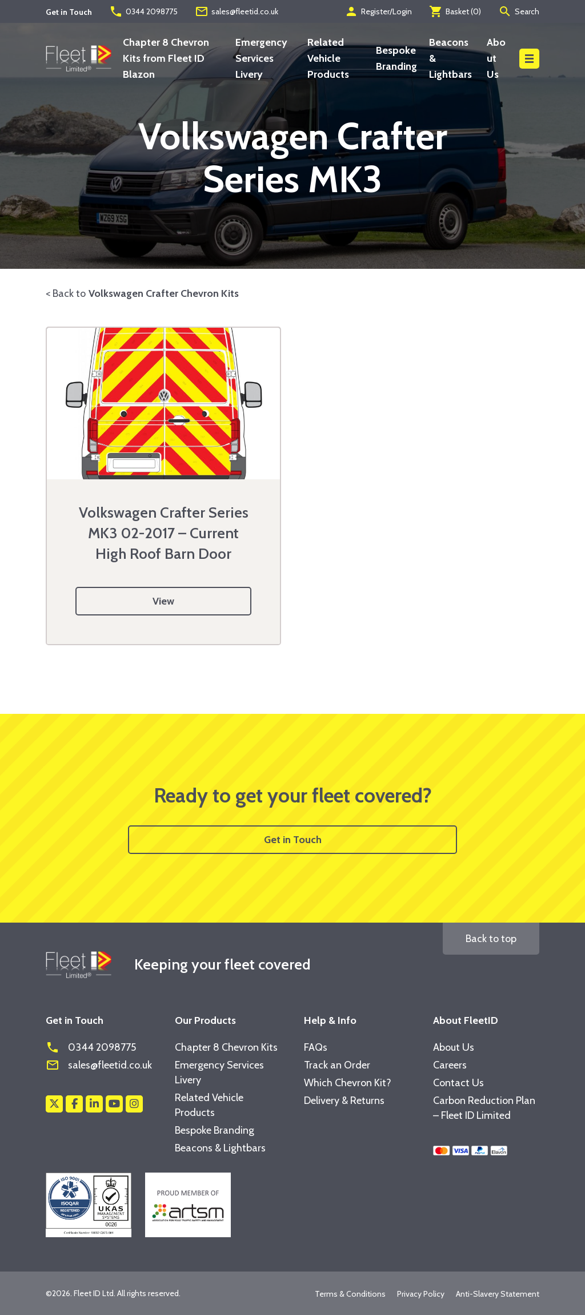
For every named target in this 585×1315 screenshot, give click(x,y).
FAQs (315, 1047)
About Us (496, 58)
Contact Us (458, 1082)
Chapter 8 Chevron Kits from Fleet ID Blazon (166, 58)
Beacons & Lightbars (220, 1148)
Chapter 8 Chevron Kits (226, 1047)
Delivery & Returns (344, 1100)
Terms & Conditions (350, 1294)
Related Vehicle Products (328, 58)
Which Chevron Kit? (347, 1082)
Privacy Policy (420, 1294)
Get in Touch (293, 839)
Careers (450, 1065)
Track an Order (337, 1065)
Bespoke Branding (214, 1130)
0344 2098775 (143, 11)
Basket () (455, 11)
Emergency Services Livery (261, 58)
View (163, 601)
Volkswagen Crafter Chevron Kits (164, 293)
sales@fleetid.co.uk (236, 11)
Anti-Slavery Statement (497, 1294)
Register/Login (378, 11)
